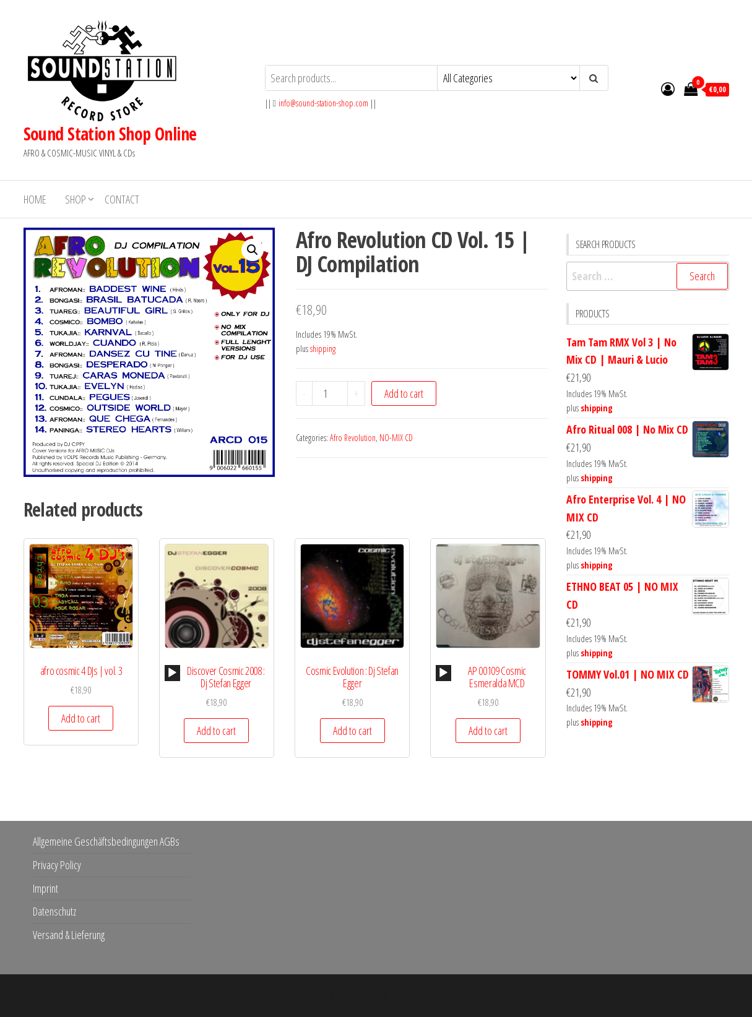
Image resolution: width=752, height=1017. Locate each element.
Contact (122, 199)
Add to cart (403, 393)
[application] (172, 673)
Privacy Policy (57, 864)
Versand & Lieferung (69, 934)
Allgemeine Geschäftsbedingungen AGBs (106, 841)
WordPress (367, 995)
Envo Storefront (453, 995)
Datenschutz (54, 911)
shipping (322, 348)
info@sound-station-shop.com (323, 103)
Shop (75, 199)
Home (35, 199)
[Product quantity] (330, 393)
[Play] (172, 673)
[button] (252, 250)
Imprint (45, 888)
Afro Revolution (353, 438)
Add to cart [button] (80, 718)
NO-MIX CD (396, 438)
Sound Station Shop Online (110, 133)
